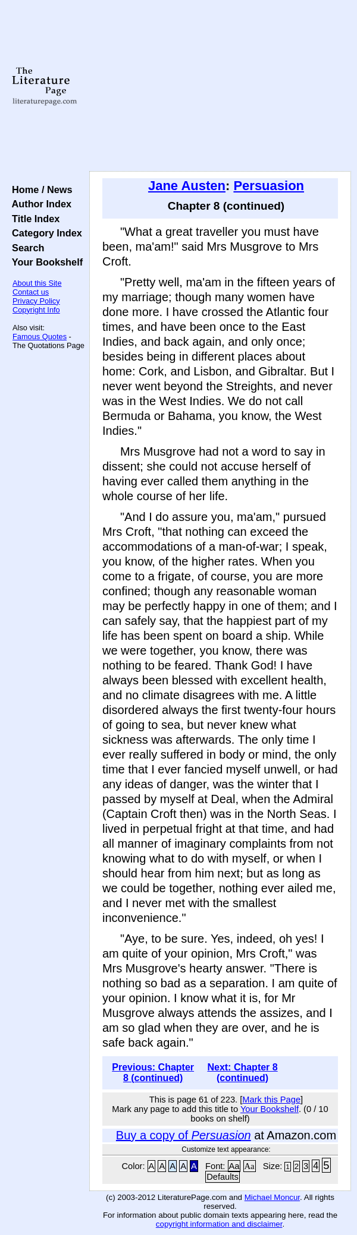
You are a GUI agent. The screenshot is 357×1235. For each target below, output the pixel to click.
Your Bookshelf (45, 262)
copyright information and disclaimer (219, 1224)
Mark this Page (271, 1099)
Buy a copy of (183, 1135)
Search (25, 247)
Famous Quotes (39, 336)
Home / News (40, 189)
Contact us (30, 292)
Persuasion (268, 185)
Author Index (39, 203)
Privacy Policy (36, 300)
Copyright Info (36, 309)
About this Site (37, 283)
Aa (234, 1166)
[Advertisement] (220, 86)
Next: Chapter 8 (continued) (242, 1072)
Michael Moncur (272, 1197)
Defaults (222, 1177)
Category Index (44, 233)
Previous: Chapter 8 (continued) (153, 1072)
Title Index (33, 218)
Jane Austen (187, 185)
